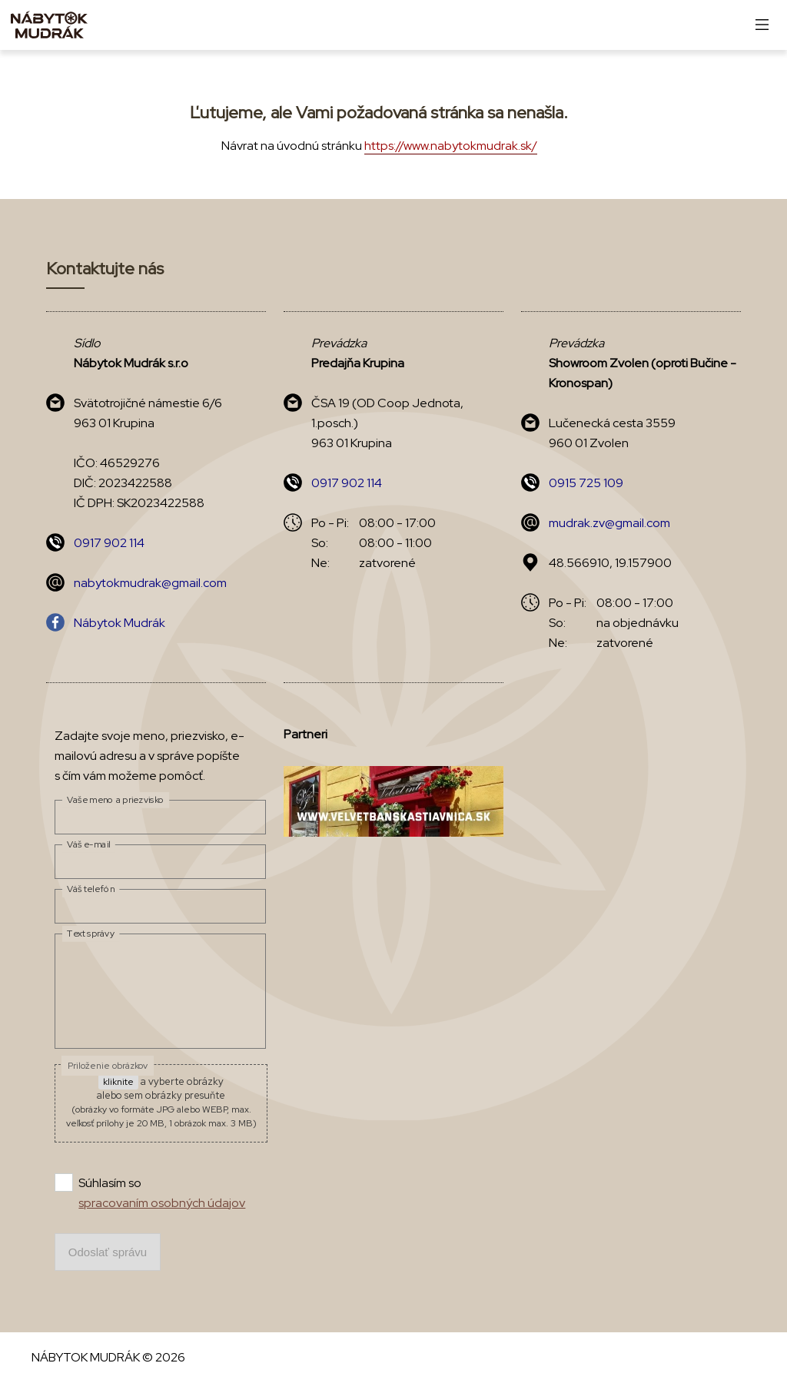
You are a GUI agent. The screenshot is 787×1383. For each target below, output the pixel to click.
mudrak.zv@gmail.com (609, 523)
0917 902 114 (109, 543)
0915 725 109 (586, 483)
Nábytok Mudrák (119, 623)
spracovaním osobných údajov (161, 1203)
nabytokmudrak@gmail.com (150, 583)
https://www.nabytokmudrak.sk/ (450, 146)
